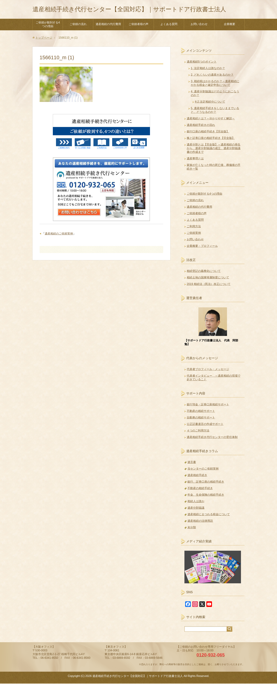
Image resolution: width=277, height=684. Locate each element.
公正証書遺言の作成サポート (205, 424)
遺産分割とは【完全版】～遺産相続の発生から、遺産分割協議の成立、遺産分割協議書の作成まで (213, 149)
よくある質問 (168, 24)
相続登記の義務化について (204, 271)
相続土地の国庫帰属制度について (208, 277)
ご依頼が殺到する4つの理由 (48, 25)
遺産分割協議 (195, 508)
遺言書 (191, 462)
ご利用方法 (194, 226)
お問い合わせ (199, 24)
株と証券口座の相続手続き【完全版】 (211, 138)
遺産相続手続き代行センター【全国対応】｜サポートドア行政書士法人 (135, 9)
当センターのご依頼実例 (203, 469)
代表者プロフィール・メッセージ (208, 369)
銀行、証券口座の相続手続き (205, 482)
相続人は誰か (195, 501)
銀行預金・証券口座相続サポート (208, 404)
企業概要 (229, 24)
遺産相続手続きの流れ (201, 125)
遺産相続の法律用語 (200, 521)
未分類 (191, 527)
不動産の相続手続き (200, 488)
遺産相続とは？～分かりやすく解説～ (211, 118)
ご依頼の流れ (78, 24)
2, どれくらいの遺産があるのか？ (212, 75)
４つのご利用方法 (198, 431)
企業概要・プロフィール (202, 246)
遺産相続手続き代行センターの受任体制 (212, 437)
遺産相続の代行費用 (108, 24)
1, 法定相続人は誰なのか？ (208, 68)
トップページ (43, 38)
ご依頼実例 (194, 233)
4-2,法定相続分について (210, 102)
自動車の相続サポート (201, 418)
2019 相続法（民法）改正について (209, 284)
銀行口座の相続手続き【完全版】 (208, 131)
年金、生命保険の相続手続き (205, 495)
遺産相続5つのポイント (202, 62)
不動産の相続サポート (201, 411)
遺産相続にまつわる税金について (208, 514)
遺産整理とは (195, 158)
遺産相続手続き (197, 475)
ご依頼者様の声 (138, 24)
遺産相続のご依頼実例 (59, 234)
